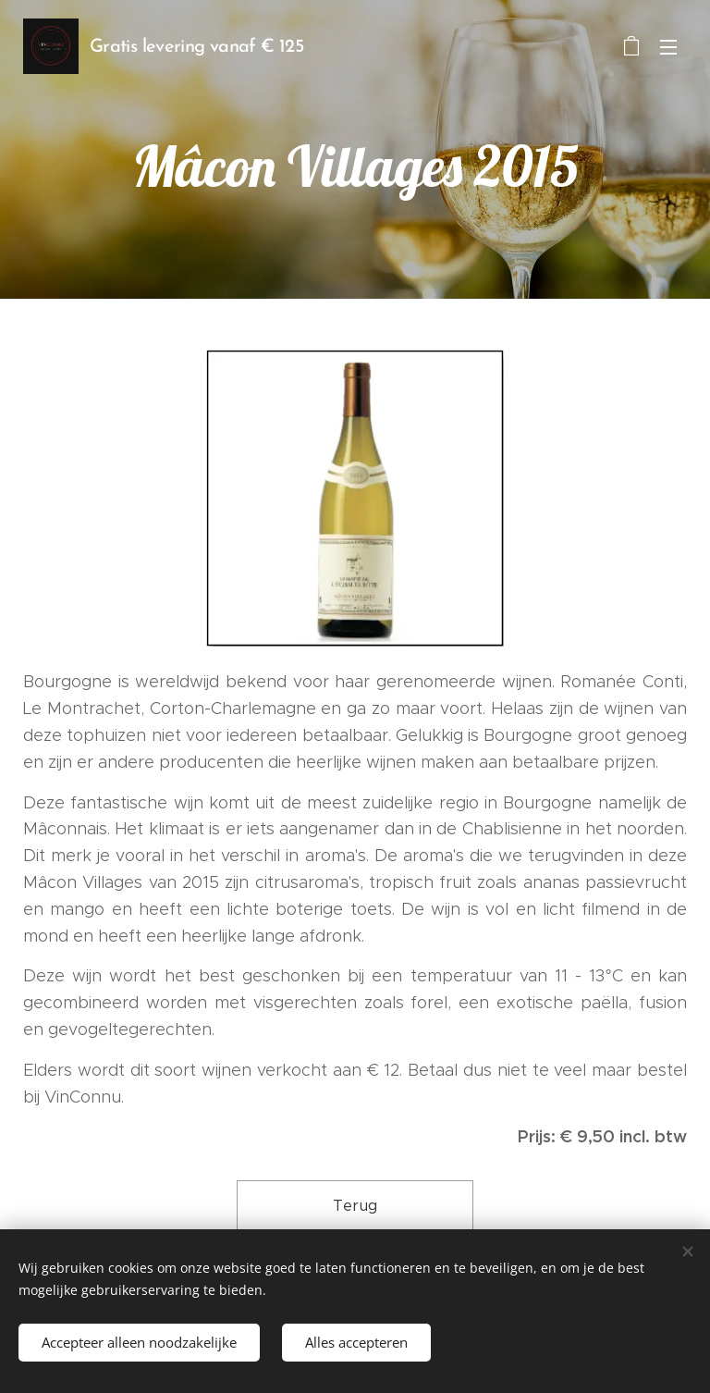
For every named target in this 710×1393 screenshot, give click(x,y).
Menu (668, 47)
